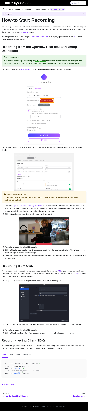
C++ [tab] (4, 354)
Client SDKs (43, 37)
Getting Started (40, 61)
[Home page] (3, 9)
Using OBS (77, 273)
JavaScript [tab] (27, 354)
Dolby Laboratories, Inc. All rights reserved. (50, 406)
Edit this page (8, 384)
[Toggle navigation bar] (3, 2)
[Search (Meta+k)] (78, 3)
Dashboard (35, 37)
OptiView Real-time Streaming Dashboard (28, 206)
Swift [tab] (18, 354)
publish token (25, 69)
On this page (7, 14)
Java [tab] (11, 354)
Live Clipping (23, 32)
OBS (74, 37)
